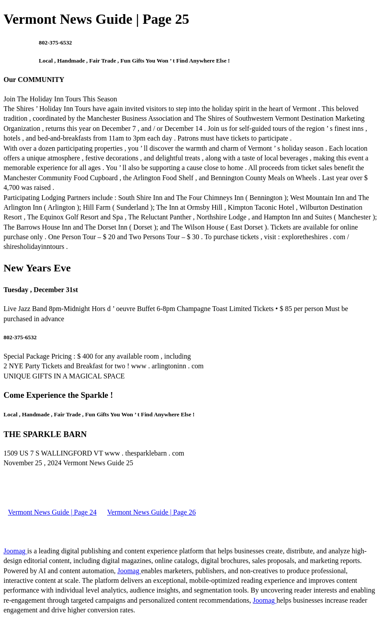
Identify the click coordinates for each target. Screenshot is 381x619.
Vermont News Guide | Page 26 (151, 512)
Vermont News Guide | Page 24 (52, 512)
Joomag (15, 551)
